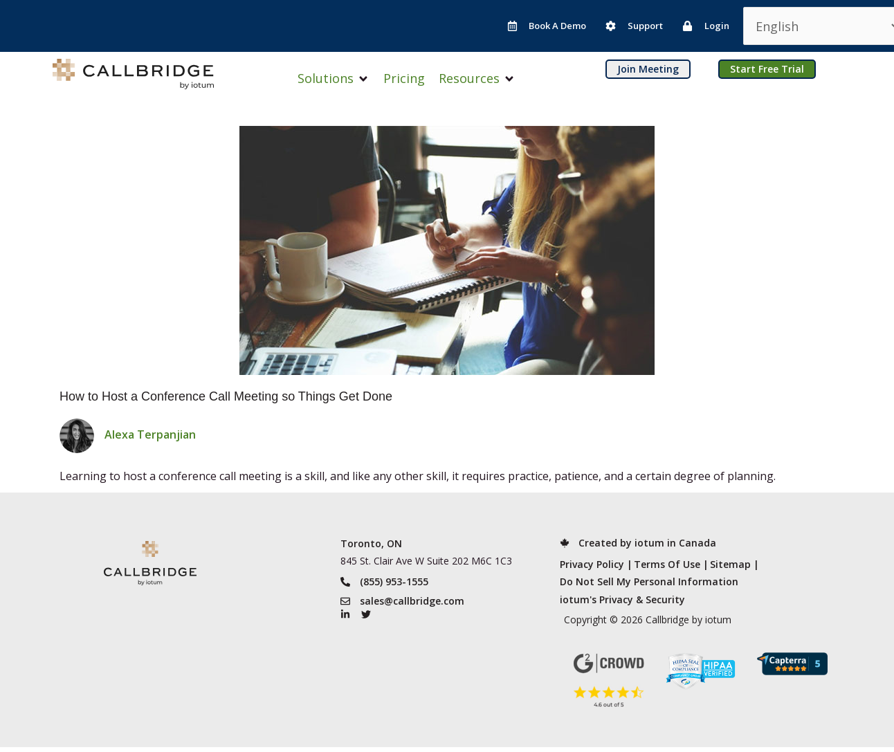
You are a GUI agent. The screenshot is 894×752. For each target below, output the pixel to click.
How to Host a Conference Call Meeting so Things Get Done (226, 396)
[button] (333, 78)
